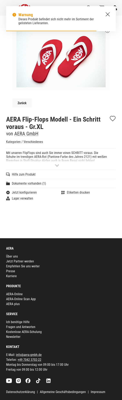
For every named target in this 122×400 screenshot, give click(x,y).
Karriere (11, 276)
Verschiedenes (33, 142)
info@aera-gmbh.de (29, 355)
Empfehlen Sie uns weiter (23, 266)
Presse (10, 271)
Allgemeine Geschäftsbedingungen (63, 392)
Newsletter (13, 337)
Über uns (12, 256)
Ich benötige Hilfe (18, 322)
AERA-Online (14, 294)
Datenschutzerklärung (20, 392)
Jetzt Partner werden (20, 261)
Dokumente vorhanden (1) (29, 183)
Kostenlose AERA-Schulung (24, 332)
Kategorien (13, 142)
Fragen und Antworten (20, 327)
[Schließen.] (108, 14)
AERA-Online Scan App (21, 299)
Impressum (98, 392)
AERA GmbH (26, 134)
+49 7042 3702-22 (29, 360)
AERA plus (13, 304)
